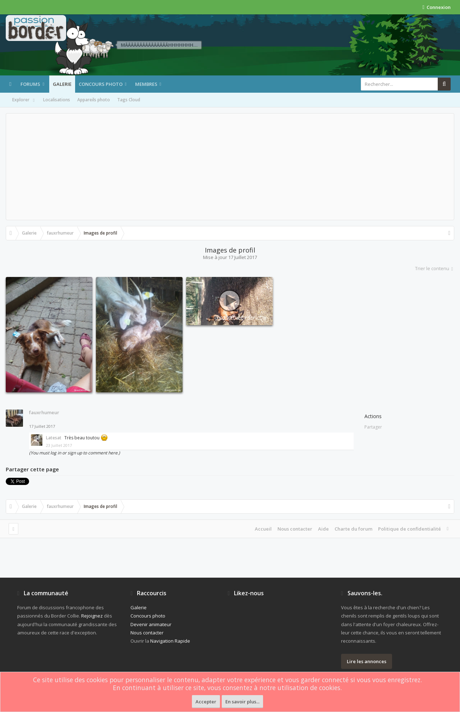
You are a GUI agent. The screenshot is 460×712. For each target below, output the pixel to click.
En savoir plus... (242, 701)
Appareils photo (93, 100)
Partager (373, 427)
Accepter (206, 701)
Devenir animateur (150, 624)
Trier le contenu (434, 268)
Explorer (24, 100)
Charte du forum (353, 529)
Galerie (62, 84)
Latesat (53, 438)
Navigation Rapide (170, 641)
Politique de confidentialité (409, 529)
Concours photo (101, 84)
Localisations (56, 100)
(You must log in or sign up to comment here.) (74, 453)
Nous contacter (294, 529)
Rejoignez (92, 615)
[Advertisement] (230, 166)
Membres (146, 84)
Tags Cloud (128, 100)
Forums (30, 84)
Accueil (263, 529)
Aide (323, 529)
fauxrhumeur (44, 412)
